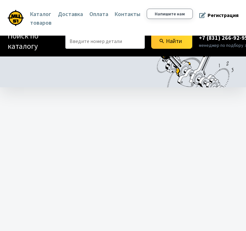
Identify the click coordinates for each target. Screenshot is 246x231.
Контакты (127, 14)
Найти (170, 41)
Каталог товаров (41, 18)
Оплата (98, 14)
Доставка (70, 14)
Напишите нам (170, 14)
